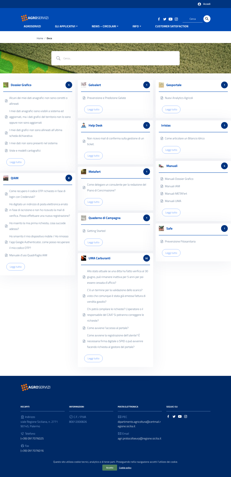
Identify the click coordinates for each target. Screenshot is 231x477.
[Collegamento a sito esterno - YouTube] (170, 19)
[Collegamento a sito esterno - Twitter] (165, 19)
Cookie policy (125, 467)
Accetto (109, 467)
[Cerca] (206, 18)
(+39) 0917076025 (32, 444)
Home (40, 43)
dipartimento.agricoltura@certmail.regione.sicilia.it (139, 429)
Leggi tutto (15, 167)
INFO (136, 31)
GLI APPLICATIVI (65, 31)
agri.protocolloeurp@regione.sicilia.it (139, 444)
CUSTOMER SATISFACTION (171, 31)
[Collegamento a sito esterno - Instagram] (176, 19)
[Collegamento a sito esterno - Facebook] (159, 19)
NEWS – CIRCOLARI (104, 31)
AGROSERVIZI (32, 31)
